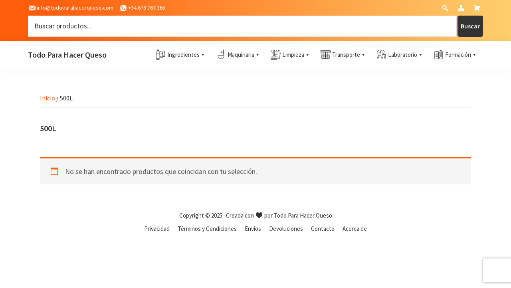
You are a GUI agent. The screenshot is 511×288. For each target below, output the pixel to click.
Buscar (470, 26)
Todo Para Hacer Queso (67, 55)
